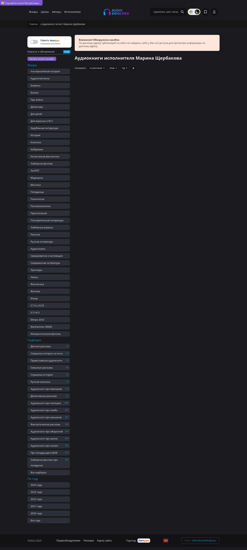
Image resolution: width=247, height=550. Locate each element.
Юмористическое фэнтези (46, 333)
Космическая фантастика (45, 156)
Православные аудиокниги (46, 360)
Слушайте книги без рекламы (20, 3)
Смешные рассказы (42, 367)
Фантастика (37, 284)
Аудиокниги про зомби (44, 410)
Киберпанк (37, 149)
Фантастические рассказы (45, 424)
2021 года (36, 506)
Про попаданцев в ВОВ (44, 452)
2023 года (36, 492)
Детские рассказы (41, 346)
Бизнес (35, 92)
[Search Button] (182, 12)
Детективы (37, 106)
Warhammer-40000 (41, 326)
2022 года (36, 499)
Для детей (36, 113)
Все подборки (38, 472)
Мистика (36, 184)
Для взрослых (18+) (42, 121)
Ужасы (34, 277)
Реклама (88, 540)
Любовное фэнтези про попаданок (44, 462)
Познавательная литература (47, 220)
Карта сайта (104, 540)
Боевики (35, 85)
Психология (37, 199)
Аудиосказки (38, 248)
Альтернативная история (45, 71)
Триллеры (36, 270)
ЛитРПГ (35, 170)
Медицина (37, 177)
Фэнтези (35, 291)
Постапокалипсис (41, 206)
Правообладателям (68, 540)
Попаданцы (37, 191)
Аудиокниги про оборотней (47, 431)
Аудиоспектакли (40, 78)
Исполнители (72, 12)
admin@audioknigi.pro (204, 540)
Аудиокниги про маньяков (46, 417)
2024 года (36, 484)
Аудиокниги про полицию (46, 403)
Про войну (37, 99)
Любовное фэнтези (42, 163)
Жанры (33, 12)
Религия (35, 234)
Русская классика (40, 381)
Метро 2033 (37, 319)
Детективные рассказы (44, 396)
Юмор (34, 298)
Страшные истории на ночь (47, 353)
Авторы (56, 12)
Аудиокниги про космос (44, 445)
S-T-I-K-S (35, 312)
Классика (36, 142)
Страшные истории (42, 374)
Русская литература (42, 241)
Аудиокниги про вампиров (46, 388)
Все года (35, 520)
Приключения (39, 213)
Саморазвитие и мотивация (47, 255)
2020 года (36, 513)
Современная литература (45, 262)
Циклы (45, 12)
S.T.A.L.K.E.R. (37, 305)
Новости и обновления (40, 51)
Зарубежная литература (44, 128)
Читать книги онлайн (41, 58)
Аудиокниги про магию (44, 438)
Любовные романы (42, 227)
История (35, 135)
